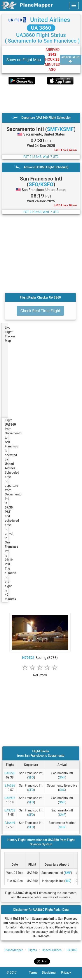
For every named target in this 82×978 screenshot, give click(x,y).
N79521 (28, 658)
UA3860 (71, 950)
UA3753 (9, 810)
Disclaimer (51, 972)
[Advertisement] (41, 98)
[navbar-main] (74, 5)
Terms (35, 972)
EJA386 (10, 785)
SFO (31, 777)
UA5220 (9, 773)
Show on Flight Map (23, 59)
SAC (62, 790)
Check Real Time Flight (40, 310)
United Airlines (50, 19)
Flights (32, 950)
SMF (62, 777)
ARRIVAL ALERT (70, 59)
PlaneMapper (14, 950)
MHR (62, 827)
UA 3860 (41, 28)
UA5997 (9, 798)
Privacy (68, 972)
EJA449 (10, 823)
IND (67, 881)
